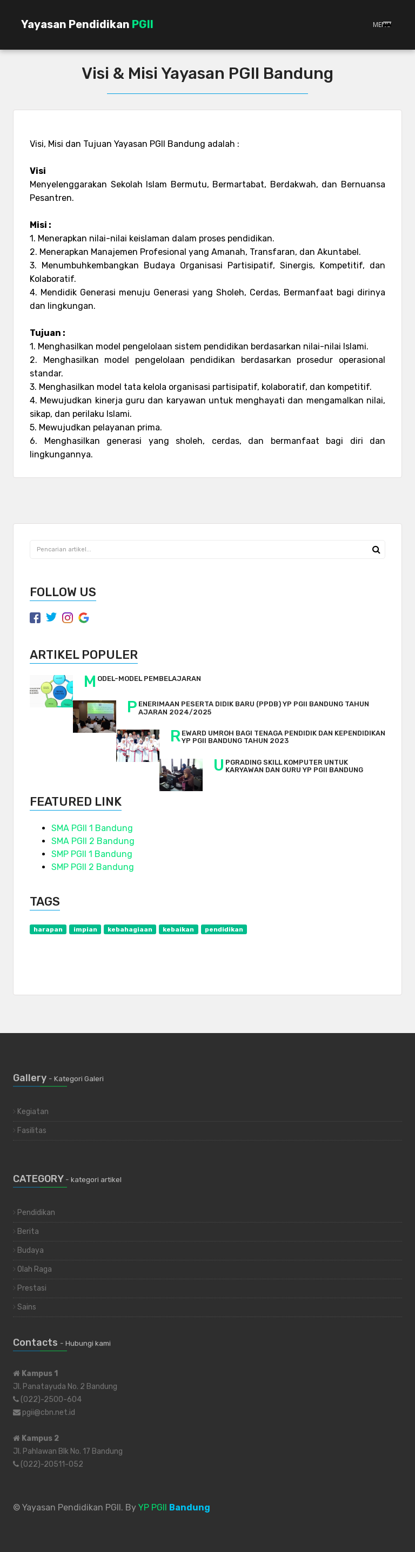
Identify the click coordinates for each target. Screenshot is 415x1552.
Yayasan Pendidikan (87, 24)
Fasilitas (29, 1127)
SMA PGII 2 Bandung (93, 841)
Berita (26, 1234)
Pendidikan (34, 1215)
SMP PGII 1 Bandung (91, 854)
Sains (24, 1309)
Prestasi (29, 1290)
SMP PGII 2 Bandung (92, 867)
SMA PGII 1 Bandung (92, 828)
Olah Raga (32, 1272)
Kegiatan (31, 1108)
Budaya (28, 1253)
